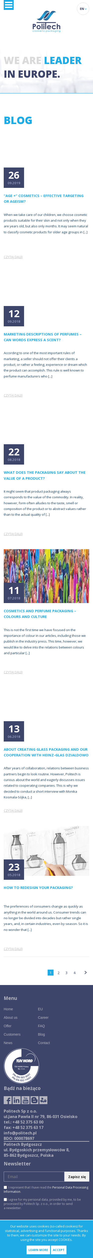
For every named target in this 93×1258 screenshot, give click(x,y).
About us (10, 1018)
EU (40, 1009)
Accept (58, 1250)
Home (8, 1009)
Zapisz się (77, 1176)
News (8, 1043)
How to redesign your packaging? (38, 887)
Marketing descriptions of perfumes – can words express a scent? (43, 337)
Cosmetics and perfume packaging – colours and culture (40, 613)
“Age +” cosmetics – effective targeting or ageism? (44, 198)
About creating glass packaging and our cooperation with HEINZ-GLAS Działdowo (46, 752)
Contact (44, 1043)
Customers (12, 1034)
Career (43, 1018)
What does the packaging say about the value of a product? (45, 475)
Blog (41, 1034)
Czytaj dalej (13, 257)
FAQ (41, 1026)
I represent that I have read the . (46, 1189)
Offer (7, 1026)
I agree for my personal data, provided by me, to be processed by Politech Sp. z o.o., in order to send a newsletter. (42, 1203)
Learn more (38, 1250)
